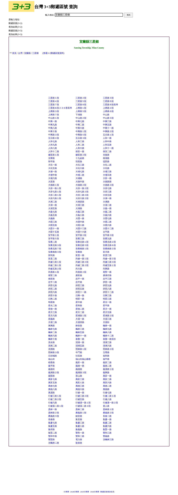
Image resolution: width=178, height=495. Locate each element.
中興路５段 (81, 135)
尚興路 (106, 269)
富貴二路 (52, 258)
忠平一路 (80, 279)
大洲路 (106, 202)
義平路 (51, 366)
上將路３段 (53, 111)
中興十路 (52, 131)
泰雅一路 (80, 339)
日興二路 (52, 299)
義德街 (51, 369)
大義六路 (107, 215)
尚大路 (79, 269)
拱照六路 (52, 292)
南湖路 (106, 158)
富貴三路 (107, 255)
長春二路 (107, 416)
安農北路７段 (54, 248)
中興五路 (107, 125)
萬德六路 (80, 389)
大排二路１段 (54, 195)
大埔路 (79, 178)
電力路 (79, 439)
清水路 (51, 342)
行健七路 (107, 392)
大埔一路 (52, 171)
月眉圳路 (80, 322)
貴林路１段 (108, 409)
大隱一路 (80, 218)
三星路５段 (81, 101)
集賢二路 (52, 433)
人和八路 (52, 148)
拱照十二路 (108, 292)
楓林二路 (52, 332)
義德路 (79, 369)
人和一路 (107, 138)
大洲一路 (107, 198)
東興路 (51, 325)
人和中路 (107, 141)
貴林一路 (52, 409)
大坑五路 (52, 168)
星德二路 (80, 309)
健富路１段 (53, 155)
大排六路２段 (82, 198)
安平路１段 (53, 235)
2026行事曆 (94, 492)
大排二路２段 (82, 195)
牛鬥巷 (79, 352)
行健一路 (80, 392)
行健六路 (52, 402)
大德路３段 (108, 185)
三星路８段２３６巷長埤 (60, 108)
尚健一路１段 (82, 258)
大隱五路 (52, 225)
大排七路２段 (82, 191)
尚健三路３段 (109, 262)
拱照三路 (80, 285)
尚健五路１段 (109, 265)
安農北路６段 (109, 245)
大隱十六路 (81, 232)
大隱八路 (80, 225)
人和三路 (80, 141)
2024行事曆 (74, 492)
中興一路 (52, 121)
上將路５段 (81, 111)
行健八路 (107, 399)
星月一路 (107, 309)
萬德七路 (52, 386)
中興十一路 (108, 128)
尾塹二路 (52, 275)
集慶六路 (107, 426)
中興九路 (52, 125)
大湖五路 (52, 208)
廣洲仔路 (107, 275)
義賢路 (51, 376)
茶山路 (79, 376)
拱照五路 (80, 289)
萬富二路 (107, 379)
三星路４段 (53, 101)
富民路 (51, 255)
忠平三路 (107, 279)
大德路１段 (53, 185)
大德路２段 (81, 185)
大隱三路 (52, 222)
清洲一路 (80, 342)
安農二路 (52, 242)
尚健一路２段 (109, 258)
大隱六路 (107, 225)
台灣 (20, 53)
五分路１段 (108, 135)
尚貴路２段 (81, 272)
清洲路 (51, 349)
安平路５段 (53, 238)
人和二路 (80, 145)
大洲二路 (52, 202)
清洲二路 (52, 346)
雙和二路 (80, 436)
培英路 (79, 161)
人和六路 (80, 148)
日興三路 (107, 295)
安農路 (79, 252)
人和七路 (52, 141)
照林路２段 (108, 349)
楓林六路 (52, 336)
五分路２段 (53, 138)
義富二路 (107, 362)
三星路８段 (81, 104)
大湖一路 (52, 205)
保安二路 (107, 151)
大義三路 (80, 212)
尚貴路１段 (53, 272)
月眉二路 (52, 322)
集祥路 (51, 429)
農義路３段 (53, 416)
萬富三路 (80, 379)
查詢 (128, 15)
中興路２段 (108, 131)
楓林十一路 (81, 336)
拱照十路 (52, 295)
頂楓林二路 (53, 443)
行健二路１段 (109, 396)
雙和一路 (80, 433)
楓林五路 (80, 332)
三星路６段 (108, 101)
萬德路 (106, 389)
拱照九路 (107, 285)
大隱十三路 (81, 228)
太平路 (106, 232)
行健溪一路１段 (83, 402)
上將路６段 (108, 111)
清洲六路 (107, 346)
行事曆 (66, 492)
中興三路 (107, 121)
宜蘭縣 (27, 53)
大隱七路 (107, 218)
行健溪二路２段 (83, 406)
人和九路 (52, 145)
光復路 (106, 155)
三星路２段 (81, 98)
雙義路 (106, 436)
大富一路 (107, 178)
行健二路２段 (54, 399)
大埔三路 (107, 171)
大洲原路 (80, 202)
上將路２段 (108, 108)
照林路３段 (53, 352)
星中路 (79, 302)
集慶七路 (52, 423)
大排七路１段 (54, 191)
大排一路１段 (54, 188)
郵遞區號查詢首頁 (107, 492)
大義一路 (107, 208)
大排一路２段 (82, 188)
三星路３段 (108, 98)
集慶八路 (80, 426)
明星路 (51, 302)
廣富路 (79, 275)
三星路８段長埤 (110, 104)
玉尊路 (106, 352)
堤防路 (106, 161)
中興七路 (80, 121)
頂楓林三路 (108, 439)
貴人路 (106, 406)
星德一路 (52, 309)
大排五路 (107, 195)
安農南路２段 (109, 248)
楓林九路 (107, 329)
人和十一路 (108, 148)
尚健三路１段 (54, 262)
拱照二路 (52, 289)
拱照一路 (107, 282)
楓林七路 (52, 329)
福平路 (106, 359)
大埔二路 (80, 175)
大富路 (51, 181)
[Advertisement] (89, 75)
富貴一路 (80, 255)
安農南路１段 (82, 248)
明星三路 (107, 299)
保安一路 (80, 151)
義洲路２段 (53, 372)
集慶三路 (80, 423)
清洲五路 (80, 346)
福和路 (106, 356)
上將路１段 (81, 108)
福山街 (51, 359)
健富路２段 (81, 155)
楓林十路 (52, 339)
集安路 (79, 419)
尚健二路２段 (82, 265)
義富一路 (80, 362)
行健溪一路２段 (110, 402)
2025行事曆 (84, 492)
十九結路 (80, 158)
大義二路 (107, 212)
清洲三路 (107, 342)
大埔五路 (107, 175)
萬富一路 (107, 376)
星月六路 (52, 315)
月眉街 (106, 322)
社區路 (79, 356)
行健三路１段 (54, 396)
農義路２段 (108, 413)
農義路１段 (81, 413)
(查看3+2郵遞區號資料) (53, 53)
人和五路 (107, 145)
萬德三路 (80, 386)
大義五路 (52, 215)
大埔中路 (52, 175)
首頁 (14, 53)
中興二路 (80, 125)
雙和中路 (52, 436)
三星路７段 (53, 104)
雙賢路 (51, 439)
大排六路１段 (54, 198)
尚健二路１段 (54, 265)
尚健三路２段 (82, 262)
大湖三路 (80, 205)
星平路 (106, 305)
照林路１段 (81, 349)
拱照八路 (107, 289)
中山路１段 (53, 118)
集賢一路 (107, 429)
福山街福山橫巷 (83, 359)
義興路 (106, 372)
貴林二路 (80, 409)
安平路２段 (81, 235)
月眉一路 (80, 319)
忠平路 (79, 282)
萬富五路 (52, 382)
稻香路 (51, 362)
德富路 (51, 279)
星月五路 (107, 312)
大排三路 (107, 191)
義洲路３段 (81, 372)
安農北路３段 (54, 245)
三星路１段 (53, 98)
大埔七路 (80, 171)
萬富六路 (107, 382)
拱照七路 (52, 285)
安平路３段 (108, 235)
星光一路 (107, 302)
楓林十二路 (108, 336)
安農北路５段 (82, 245)
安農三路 (80, 238)
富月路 (106, 252)
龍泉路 (79, 443)
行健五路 (80, 399)
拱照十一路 (81, 292)
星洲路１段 (81, 315)
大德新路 (107, 181)
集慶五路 (52, 426)
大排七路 (107, 188)
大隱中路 (80, 222)
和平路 (51, 161)
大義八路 (80, 215)
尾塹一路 (107, 272)
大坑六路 (80, 168)
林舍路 (79, 325)
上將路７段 (53, 114)
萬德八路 (52, 389)
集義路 (79, 429)
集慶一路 (107, 419)
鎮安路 (79, 416)
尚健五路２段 (54, 269)
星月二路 (80, 312)
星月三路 (52, 312)
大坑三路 (80, 165)
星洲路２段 (108, 315)
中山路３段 (108, 118)
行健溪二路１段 (55, 406)
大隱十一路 (53, 228)
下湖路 (79, 114)
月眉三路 (107, 319)
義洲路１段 (108, 369)
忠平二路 (52, 282)
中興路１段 (81, 131)
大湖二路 (107, 205)
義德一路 (80, 366)
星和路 (79, 305)
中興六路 (80, 128)
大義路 (51, 218)
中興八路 (52, 128)
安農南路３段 (54, 252)
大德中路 (80, 181)
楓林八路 (107, 332)
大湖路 (79, 208)
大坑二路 (107, 165)
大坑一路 (52, 165)
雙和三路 (107, 433)
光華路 (51, 158)
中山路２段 (81, 118)
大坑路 (106, 168)
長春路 (51, 419)
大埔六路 (52, 178)
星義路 (51, 319)
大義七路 (52, 212)
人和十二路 (53, 151)
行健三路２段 (82, 396)
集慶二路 (107, 423)
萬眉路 (51, 392)
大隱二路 (107, 222)
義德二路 (107, 366)
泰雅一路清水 (109, 339)
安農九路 (107, 238)
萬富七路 (52, 379)
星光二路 (52, 305)
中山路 (106, 114)
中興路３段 (53, 135)
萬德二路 (107, 386)
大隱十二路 (108, 228)
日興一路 (80, 295)
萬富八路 (80, 382)
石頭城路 (52, 356)
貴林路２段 (53, 413)
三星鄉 (35, 53)
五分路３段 (81, 138)
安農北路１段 (82, 242)
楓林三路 (80, 329)
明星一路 (80, 299)
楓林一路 (107, 325)
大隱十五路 (53, 232)
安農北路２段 (109, 242)
